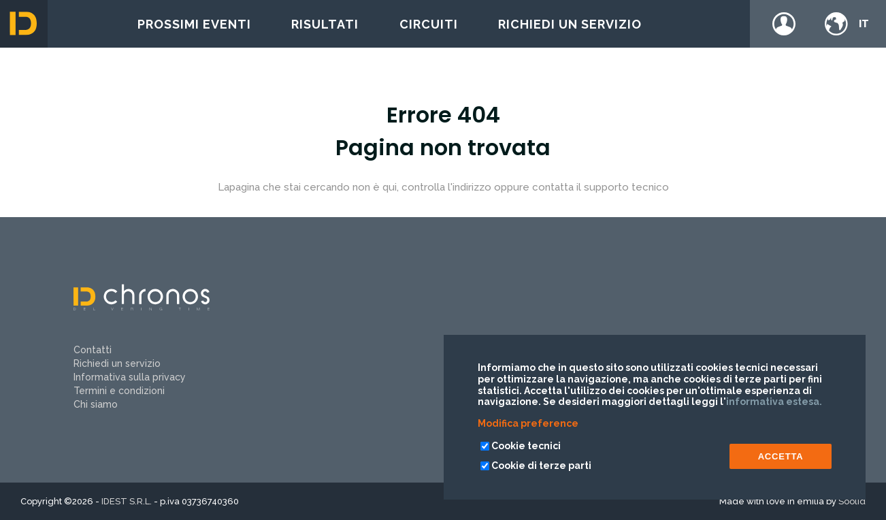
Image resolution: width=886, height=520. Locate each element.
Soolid (852, 501)
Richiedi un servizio (570, 24)
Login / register (784, 24)
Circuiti (428, 24)
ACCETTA (781, 456)
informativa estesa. (774, 401)
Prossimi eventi (194, 24)
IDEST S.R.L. (126, 501)
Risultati (325, 24)
